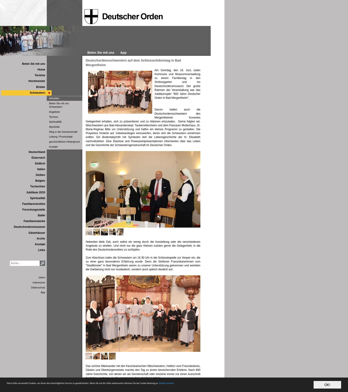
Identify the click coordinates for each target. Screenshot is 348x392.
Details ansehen (273, 386)
